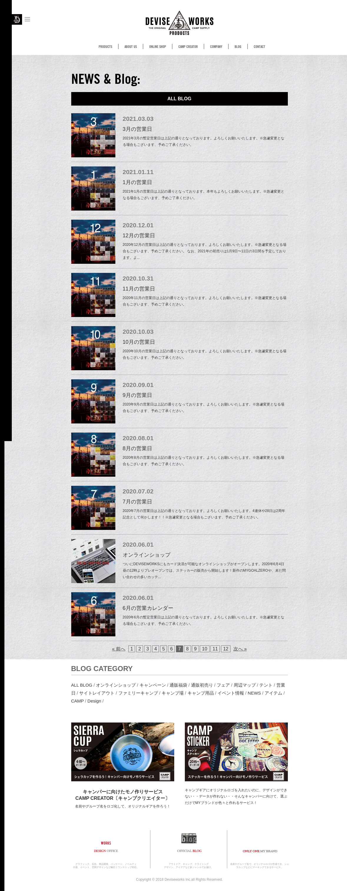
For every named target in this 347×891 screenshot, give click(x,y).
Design (94, 700)
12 (225, 648)
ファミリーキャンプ (138, 692)
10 (204, 648)
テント (266, 685)
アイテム (273, 692)
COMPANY (216, 47)
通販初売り (202, 685)
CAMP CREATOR (188, 47)
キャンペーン (153, 685)
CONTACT (259, 47)
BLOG (238, 47)
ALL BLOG (81, 685)
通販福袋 (178, 685)
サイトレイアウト (96, 692)
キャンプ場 (173, 692)
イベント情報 (231, 692)
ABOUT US (130, 47)
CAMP (77, 700)
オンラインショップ (116, 685)
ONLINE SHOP (157, 47)
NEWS (254, 692)
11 (215, 648)
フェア (223, 685)
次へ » (240, 648)
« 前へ (118, 648)
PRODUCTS (105, 47)
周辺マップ (245, 685)
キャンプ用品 (200, 692)
